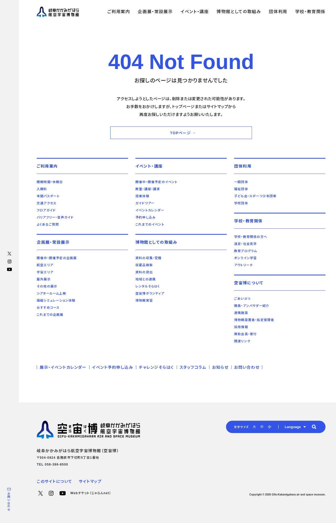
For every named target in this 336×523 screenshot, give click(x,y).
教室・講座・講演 (147, 189)
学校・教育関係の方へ (250, 237)
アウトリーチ (243, 265)
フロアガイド (46, 210)
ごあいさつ (242, 299)
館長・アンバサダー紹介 (251, 306)
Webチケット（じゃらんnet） (90, 493)
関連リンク (242, 341)
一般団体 (241, 182)
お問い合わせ (8, 501)
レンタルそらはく (147, 286)
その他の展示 (47, 286)
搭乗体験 (142, 196)
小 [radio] (269, 427)
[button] (314, 426)
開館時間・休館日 (50, 182)
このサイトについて (54, 481)
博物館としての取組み (156, 242)
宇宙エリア (45, 272)
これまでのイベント (149, 224)
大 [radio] (254, 427)
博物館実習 (144, 300)
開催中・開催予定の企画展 (57, 258)
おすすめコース (48, 307)
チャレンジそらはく (156, 367)
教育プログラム (245, 251)
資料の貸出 (144, 272)
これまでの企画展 (50, 315)
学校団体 (241, 203)
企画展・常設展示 (53, 242)
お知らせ (220, 367)
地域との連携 (145, 279)
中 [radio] (262, 427)
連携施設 (241, 313)
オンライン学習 (245, 258)
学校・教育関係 (248, 221)
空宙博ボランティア (149, 293)
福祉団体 (241, 189)
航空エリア (45, 265)
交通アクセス (46, 203)
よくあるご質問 (48, 224)
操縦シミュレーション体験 (56, 300)
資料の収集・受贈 (148, 258)
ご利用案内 (47, 166)
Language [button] (293, 427)
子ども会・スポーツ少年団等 (255, 196)
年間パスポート (48, 196)
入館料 (42, 189)
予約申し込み (145, 217)
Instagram (9, 261)
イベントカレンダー (149, 210)
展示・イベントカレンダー (63, 367)
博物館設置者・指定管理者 (254, 320)
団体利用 (242, 166)
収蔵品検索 (144, 265)
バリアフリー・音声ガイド (55, 217)
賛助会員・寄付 (245, 334)
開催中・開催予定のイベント (156, 182)
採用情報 (241, 327)
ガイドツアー (144, 203)
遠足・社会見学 (245, 244)
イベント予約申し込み (112, 367)
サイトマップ (90, 481)
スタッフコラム (193, 367)
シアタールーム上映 (51, 293)
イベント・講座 (149, 166)
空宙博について (249, 283)
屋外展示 (44, 279)
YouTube (9, 269)
